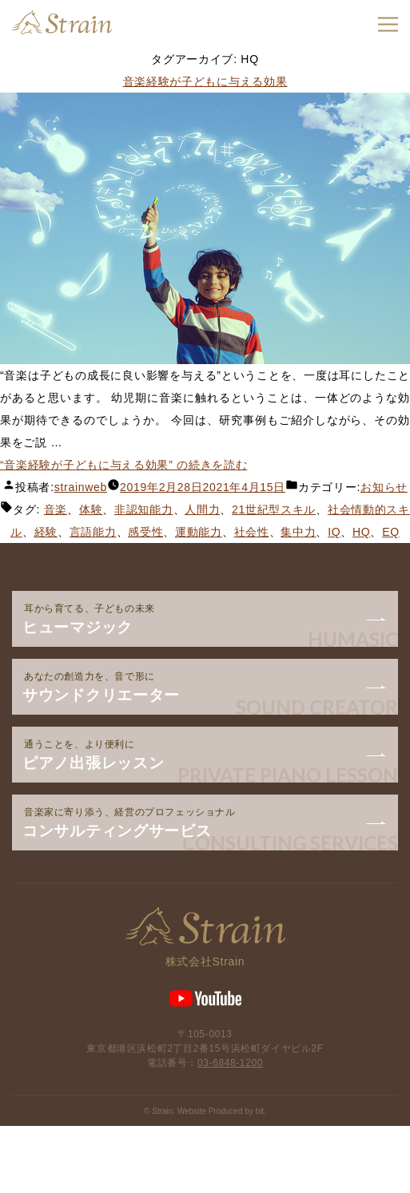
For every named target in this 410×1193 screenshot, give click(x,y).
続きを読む (123, 464)
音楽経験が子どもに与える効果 (205, 81)
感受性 (145, 531)
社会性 (251, 531)
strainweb (80, 487)
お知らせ (384, 487)
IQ (334, 531)
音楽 (55, 509)
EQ (391, 531)
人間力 (202, 509)
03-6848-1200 (230, 1062)
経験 (46, 531)
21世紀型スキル (274, 509)
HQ (361, 531)
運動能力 (198, 531)
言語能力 (93, 531)
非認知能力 (143, 509)
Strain (62, 22)
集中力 (298, 531)
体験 (90, 509)
